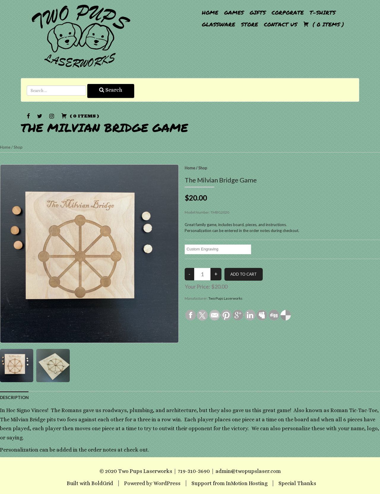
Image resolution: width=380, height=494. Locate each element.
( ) (323, 24)
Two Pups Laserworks (225, 298)
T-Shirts (322, 12)
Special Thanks (297, 483)
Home (210, 12)
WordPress (166, 483)
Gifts (258, 12)
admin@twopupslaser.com (248, 471)
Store (249, 24)
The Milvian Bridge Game (104, 127)
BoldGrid (102, 483)
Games (234, 12)
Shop (18, 147)
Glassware (218, 24)
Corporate (288, 12)
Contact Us (280, 24)
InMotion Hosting (246, 483)
